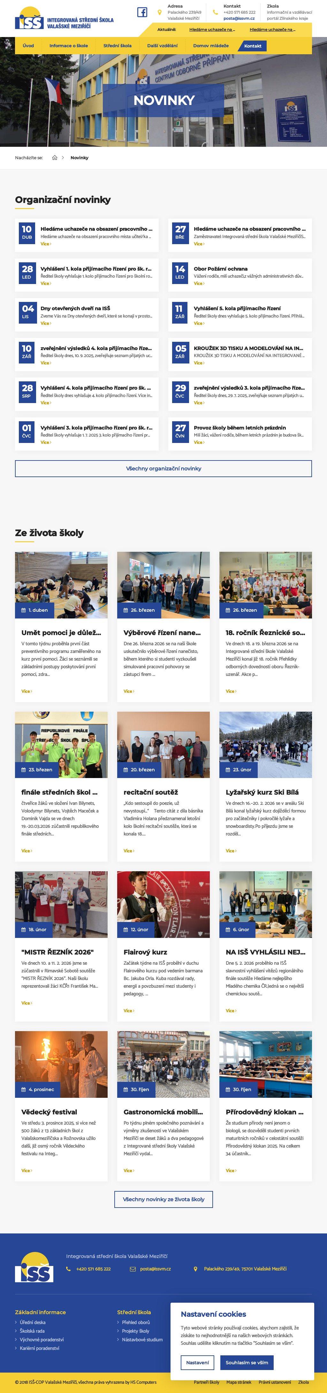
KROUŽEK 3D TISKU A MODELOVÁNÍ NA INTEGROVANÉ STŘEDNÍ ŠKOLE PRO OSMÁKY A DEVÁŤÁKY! (250, 348)
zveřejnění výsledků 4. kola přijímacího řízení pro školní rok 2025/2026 (96, 348)
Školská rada (32, 1331)
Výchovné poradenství (42, 1340)
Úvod (28, 45)
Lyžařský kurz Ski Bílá (262, 792)
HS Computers (143, 1382)
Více (46, 244)
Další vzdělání (162, 45)
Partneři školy (206, 1382)
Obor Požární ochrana (220, 269)
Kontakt (253, 46)
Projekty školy (135, 1331)
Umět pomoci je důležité (63, 633)
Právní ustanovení (275, 1382)
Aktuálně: (166, 29)
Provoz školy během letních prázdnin (240, 428)
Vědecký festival (49, 1112)
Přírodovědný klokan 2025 (270, 1112)
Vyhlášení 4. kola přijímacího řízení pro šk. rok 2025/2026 (96, 388)
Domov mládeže (211, 45)
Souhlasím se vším (247, 1363)
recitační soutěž (151, 792)
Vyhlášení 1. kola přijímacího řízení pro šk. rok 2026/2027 (96, 269)
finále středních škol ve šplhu (71, 792)
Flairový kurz (145, 952)
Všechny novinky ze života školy (163, 1199)
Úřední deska (32, 1323)
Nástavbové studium (142, 1340)
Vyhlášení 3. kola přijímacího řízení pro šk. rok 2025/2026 (96, 428)
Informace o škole (68, 45)
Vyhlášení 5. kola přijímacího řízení (237, 308)
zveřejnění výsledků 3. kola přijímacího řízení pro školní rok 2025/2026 (250, 388)
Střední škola (117, 45)
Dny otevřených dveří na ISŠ (75, 308)
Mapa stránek (238, 1382)
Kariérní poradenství (39, 1348)
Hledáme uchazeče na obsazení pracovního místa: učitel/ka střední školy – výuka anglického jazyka (96, 229)
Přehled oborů (136, 1323)
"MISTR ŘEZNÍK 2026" (57, 952)
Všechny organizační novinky (163, 469)
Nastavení (197, 1363)
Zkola (289, 12)
